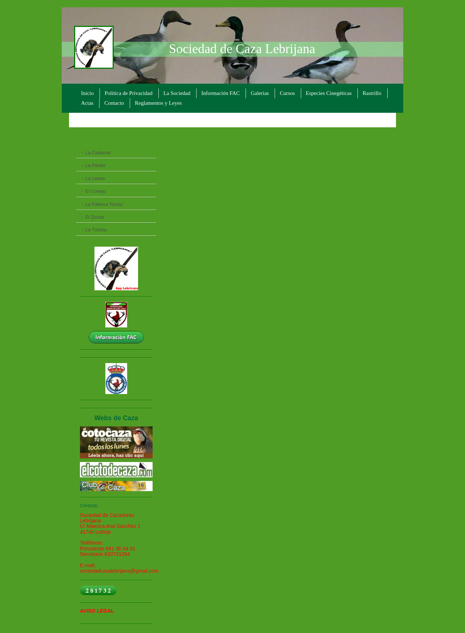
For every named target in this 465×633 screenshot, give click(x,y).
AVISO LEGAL (97, 611)
